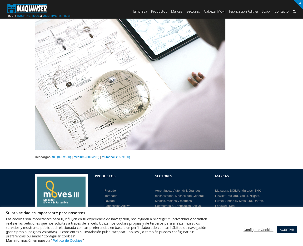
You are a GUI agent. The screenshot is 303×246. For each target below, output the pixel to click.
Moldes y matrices (179, 201)
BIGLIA (235, 190)
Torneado (110, 196)
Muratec (247, 190)
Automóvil (180, 190)
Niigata (254, 196)
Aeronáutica (163, 190)
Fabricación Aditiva (117, 206)
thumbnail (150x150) (116, 157)
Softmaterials (164, 206)
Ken (232, 206)
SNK (257, 190)
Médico (160, 201)
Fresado (110, 190)
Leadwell (221, 206)
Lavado (109, 201)
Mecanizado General (189, 196)
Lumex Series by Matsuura (233, 201)
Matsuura (221, 190)
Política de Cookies (67, 240)
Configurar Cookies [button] (258, 230)
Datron (258, 201)
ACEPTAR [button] (287, 229)
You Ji (244, 196)
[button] (294, 12)
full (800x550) (61, 157)
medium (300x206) (86, 157)
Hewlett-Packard (226, 196)
